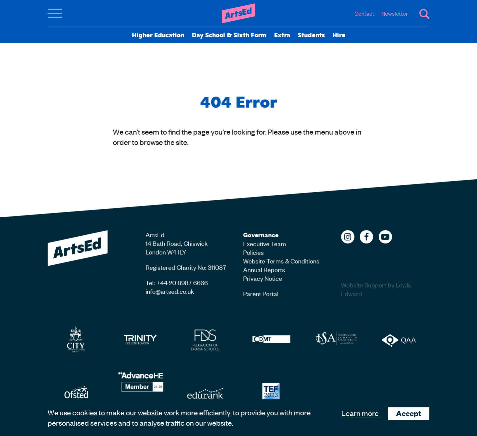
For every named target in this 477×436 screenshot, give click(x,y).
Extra (282, 35)
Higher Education (158, 35)
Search (424, 14)
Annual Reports (264, 269)
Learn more (360, 413)
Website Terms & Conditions (281, 260)
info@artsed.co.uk (170, 291)
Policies (253, 252)
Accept (408, 413)
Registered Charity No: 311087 (186, 267)
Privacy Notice (262, 278)
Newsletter (394, 13)
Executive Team (264, 243)
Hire (338, 35)
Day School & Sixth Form (229, 35)
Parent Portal (260, 293)
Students (311, 35)
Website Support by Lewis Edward (376, 288)
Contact (364, 13)
